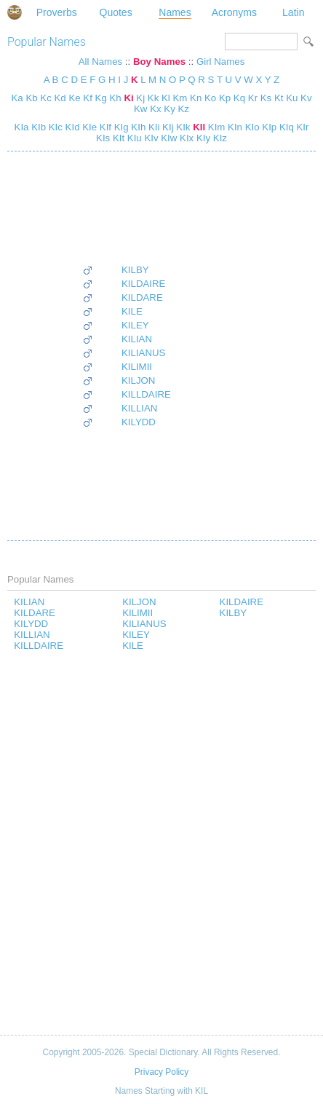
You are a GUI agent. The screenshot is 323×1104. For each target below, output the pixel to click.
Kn (196, 97)
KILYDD (138, 422)
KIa (22, 127)
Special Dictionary (14, 12)
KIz (218, 138)
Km (180, 97)
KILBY (135, 269)
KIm (215, 127)
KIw (168, 138)
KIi (152, 127)
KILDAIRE (143, 283)
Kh (115, 97)
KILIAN (136, 339)
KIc (54, 127)
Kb (31, 97)
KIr (301, 127)
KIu (133, 138)
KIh (137, 127)
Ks (265, 97)
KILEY (135, 325)
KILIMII (136, 366)
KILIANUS (143, 352)
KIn (233, 127)
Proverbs (56, 12)
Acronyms (234, 12)
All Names (100, 61)
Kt (279, 97)
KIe (88, 127)
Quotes (116, 12)
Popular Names (46, 42)
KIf (104, 127)
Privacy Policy (161, 1072)
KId (71, 127)
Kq (239, 97)
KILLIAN (139, 408)
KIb (37, 127)
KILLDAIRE (146, 394)
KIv (150, 138)
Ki (128, 97)
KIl (197, 127)
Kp (225, 97)
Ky (169, 108)
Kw (140, 108)
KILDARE (142, 297)
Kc (45, 97)
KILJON (138, 380)
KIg (120, 127)
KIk (182, 127)
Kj (140, 97)
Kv (305, 97)
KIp (268, 127)
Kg (101, 97)
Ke (74, 97)
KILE (132, 311)
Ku (292, 97)
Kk (153, 97)
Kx (155, 108)
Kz (183, 108)
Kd (59, 97)
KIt (117, 138)
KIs (103, 138)
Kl (166, 97)
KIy (202, 138)
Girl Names (220, 61)
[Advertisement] (126, 207)
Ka (17, 97)
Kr (253, 97)
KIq (285, 127)
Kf (87, 97)
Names (175, 12)
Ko (210, 97)
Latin (293, 12)
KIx (185, 138)
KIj (166, 127)
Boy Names (159, 61)
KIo (251, 127)
